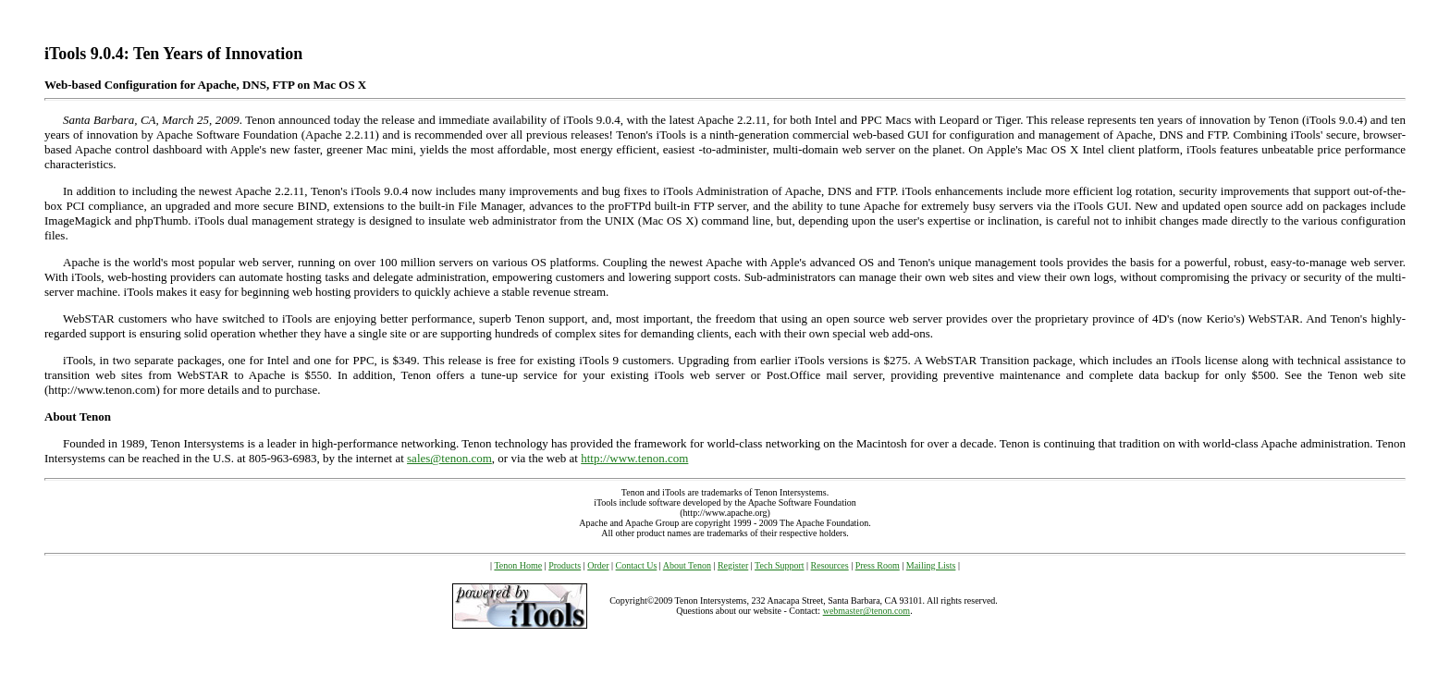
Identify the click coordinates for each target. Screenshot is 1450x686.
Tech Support (779, 565)
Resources (830, 565)
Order (597, 565)
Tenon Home (518, 565)
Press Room (877, 565)
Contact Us (636, 565)
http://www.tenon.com (634, 458)
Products (564, 565)
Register (733, 565)
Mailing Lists (931, 565)
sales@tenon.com (449, 458)
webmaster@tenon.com (866, 611)
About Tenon (687, 565)
